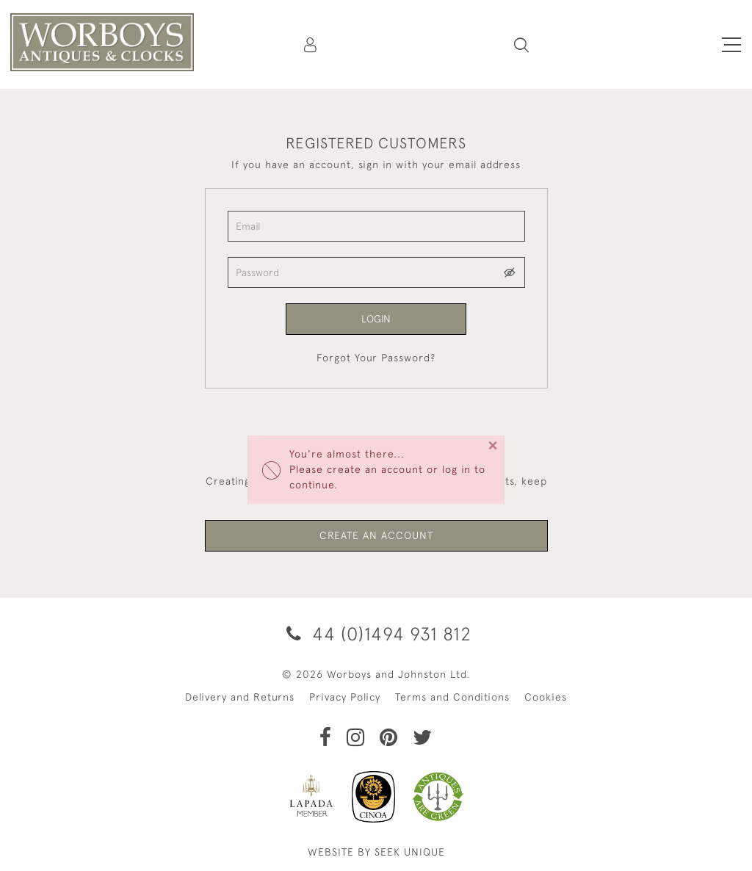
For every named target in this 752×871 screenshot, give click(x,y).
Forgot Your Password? (376, 358)
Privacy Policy (344, 697)
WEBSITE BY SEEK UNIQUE (376, 852)
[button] (521, 45)
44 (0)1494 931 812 (376, 633)
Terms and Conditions (452, 697)
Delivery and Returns (239, 697)
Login (376, 319)
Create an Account (376, 535)
